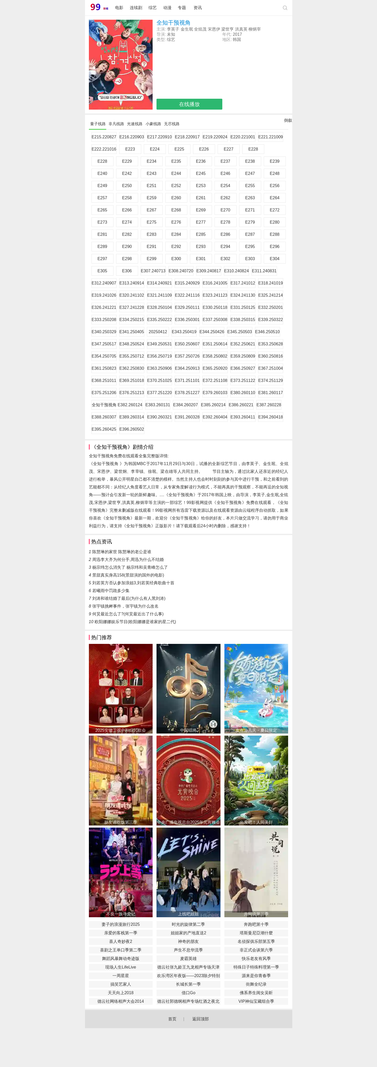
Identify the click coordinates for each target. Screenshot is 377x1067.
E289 (102, 246)
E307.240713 (153, 271)
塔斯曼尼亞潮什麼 (256, 933)
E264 (274, 198)
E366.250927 (243, 368)
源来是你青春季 (256, 975)
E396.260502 (131, 429)
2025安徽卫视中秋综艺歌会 (120, 730)
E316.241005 (215, 283)
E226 (204, 149)
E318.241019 (270, 283)
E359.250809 (243, 356)
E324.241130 (243, 295)
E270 (225, 210)
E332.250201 (270, 307)
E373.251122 (243, 380)
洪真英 (241, 29)
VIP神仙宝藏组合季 (256, 1001)
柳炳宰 (254, 29)
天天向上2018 (121, 993)
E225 (179, 149)
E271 (250, 210)
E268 (176, 210)
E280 (274, 222)
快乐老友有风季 (256, 958)
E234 (151, 161)
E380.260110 (243, 392)
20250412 (158, 332)
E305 (102, 271)
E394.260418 (270, 417)
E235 (176, 161)
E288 (274, 234)
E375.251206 (104, 392)
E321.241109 (159, 295)
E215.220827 (104, 137)
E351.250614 (215, 344)
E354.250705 (104, 356)
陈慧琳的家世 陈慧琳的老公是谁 (121, 552)
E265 (102, 210)
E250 (127, 185)
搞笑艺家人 (120, 984)
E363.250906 (159, 368)
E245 (200, 173)
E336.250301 (187, 319)
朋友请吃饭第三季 (120, 822)
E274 (127, 222)
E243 (151, 173)
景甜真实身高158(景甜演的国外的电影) (128, 575)
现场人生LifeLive (120, 967)
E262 (225, 198)
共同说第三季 (256, 914)
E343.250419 (184, 332)
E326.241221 (104, 307)
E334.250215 (131, 319)
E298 (127, 259)
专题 (182, 7)
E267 (151, 210)
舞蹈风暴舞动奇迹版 (120, 958)
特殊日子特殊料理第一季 (256, 967)
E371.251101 (187, 380)
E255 (250, 185)
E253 (200, 185)
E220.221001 (243, 137)
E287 (250, 234)
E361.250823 (104, 368)
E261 (200, 198)
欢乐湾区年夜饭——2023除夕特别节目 (188, 976)
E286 (225, 234)
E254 (225, 185)
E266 (127, 210)
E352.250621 (243, 344)
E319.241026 (104, 295)
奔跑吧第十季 (256, 924)
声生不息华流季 (188, 950)
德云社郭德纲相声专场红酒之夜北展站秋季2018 (188, 1002)
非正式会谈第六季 (256, 950)
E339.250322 (270, 319)
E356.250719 (159, 356)
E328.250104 (159, 307)
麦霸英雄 (188, 958)
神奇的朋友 (188, 941)
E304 (274, 259)
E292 (176, 246)
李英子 (173, 29)
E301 (200, 259)
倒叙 (288, 121)
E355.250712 (131, 356)
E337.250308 (215, 319)
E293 (200, 246)
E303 (250, 259)
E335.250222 (159, 319)
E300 (176, 259)
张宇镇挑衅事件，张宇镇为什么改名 (125, 606)
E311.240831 (264, 271)
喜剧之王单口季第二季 (120, 950)
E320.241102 (131, 295)
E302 (225, 259)
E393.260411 (243, 417)
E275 (151, 222)
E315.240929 (187, 283)
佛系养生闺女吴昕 (256, 993)
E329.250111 (187, 307)
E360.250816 (270, 356)
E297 (102, 259)
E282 (127, 234)
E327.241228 (131, 307)
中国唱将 (188, 730)
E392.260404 (215, 417)
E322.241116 (187, 295)
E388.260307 (104, 417)
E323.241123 (215, 295)
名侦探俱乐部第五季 (256, 941)
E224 (155, 149)
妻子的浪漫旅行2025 (121, 924)
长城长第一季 (188, 984)
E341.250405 (131, 332)
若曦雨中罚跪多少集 (111, 590)
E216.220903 (131, 137)
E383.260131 (157, 405)
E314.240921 (159, 283)
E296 (274, 246)
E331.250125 (243, 307)
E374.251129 (270, 380)
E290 (127, 246)
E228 (253, 149)
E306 (127, 271)
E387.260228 (269, 405)
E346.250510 (267, 332)
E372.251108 (215, 380)
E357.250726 (187, 356)
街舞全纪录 (256, 984)
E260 (176, 198)
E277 (200, 222)
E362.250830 (131, 368)
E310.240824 (236, 271)
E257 (102, 198)
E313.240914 (131, 283)
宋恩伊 (214, 29)
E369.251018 (131, 380)
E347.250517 (104, 344)
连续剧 (136, 7)
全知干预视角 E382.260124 (117, 405)
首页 (172, 1019)
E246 (225, 173)
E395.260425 (104, 429)
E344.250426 (212, 332)
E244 (176, 173)
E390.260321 (159, 417)
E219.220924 (215, 137)
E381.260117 (270, 392)
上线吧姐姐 (188, 914)
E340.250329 (104, 332)
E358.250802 (215, 356)
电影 (119, 7)
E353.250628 (270, 344)
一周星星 (120, 975)
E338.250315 (243, 319)
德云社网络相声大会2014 (120, 1001)
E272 (274, 210)
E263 (250, 198)
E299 (151, 259)
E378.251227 (187, 392)
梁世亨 (227, 29)
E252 (176, 185)
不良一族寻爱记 (120, 914)
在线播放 (189, 104)
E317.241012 (243, 283)
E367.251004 (270, 368)
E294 (225, 246)
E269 (200, 210)
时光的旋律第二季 (188, 924)
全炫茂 (200, 29)
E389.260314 (131, 417)
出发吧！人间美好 (256, 822)
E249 (102, 185)
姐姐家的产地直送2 (188, 933)
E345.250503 (239, 332)
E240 (102, 173)
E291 (151, 246)
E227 (228, 149)
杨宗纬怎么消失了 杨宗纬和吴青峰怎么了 (130, 567)
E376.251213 (131, 392)
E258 (127, 198)
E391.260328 (187, 417)
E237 (225, 161)
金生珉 (187, 29)
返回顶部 (200, 1019)
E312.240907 (104, 283)
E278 (225, 222)
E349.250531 (159, 344)
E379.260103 (215, 392)
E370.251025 (159, 380)
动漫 (167, 7)
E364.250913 (187, 368)
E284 (176, 234)
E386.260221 (241, 405)
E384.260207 (185, 405)
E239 (274, 161)
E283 (151, 234)
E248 (274, 173)
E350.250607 (187, 344)
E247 (250, 173)
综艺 (152, 7)
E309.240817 (208, 271)
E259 (151, 198)
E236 (200, 161)
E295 (250, 246)
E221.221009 (270, 137)
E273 (102, 222)
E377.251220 (159, 392)
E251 (151, 185)
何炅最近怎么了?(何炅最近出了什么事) (128, 614)
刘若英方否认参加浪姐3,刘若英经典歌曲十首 (133, 583)
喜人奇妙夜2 (120, 941)
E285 (200, 234)
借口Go (188, 993)
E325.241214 (270, 295)
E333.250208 (104, 319)
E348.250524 (131, 344)
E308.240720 (181, 271)
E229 (127, 161)
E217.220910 (159, 137)
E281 (102, 234)
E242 (127, 173)
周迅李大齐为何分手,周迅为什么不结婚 (128, 559)
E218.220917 (187, 137)
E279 (250, 222)
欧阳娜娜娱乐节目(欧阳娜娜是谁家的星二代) (135, 622)
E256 (274, 185)
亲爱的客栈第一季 (120, 933)
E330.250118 (215, 307)
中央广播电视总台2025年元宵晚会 (188, 822)
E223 (130, 149)
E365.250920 (215, 368)
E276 (176, 222)
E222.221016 (104, 149)
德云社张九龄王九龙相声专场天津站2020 (188, 968)
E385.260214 (213, 405)
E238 (250, 161)
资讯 (198, 7)
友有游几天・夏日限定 (256, 730)
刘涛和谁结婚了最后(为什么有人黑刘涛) (129, 598)
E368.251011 (104, 380)
